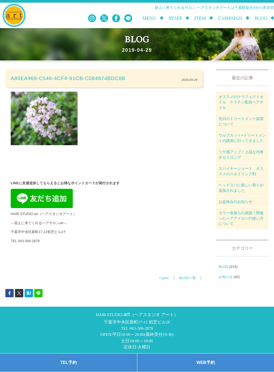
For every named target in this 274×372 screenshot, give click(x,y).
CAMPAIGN (230, 18)
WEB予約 (205, 362)
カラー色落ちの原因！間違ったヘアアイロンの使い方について (241, 218)
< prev (164, 278)
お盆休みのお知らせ (235, 202)
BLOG (260, 18)
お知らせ (226, 277)
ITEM (200, 18)
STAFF (175, 18)
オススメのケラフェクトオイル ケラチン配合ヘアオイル (241, 102)
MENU (149, 18)
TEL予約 (68, 362)
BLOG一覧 (187, 278)
